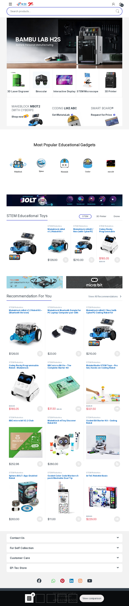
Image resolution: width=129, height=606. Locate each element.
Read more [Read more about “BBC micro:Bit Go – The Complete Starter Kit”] (78, 409)
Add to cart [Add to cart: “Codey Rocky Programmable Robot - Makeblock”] (117, 260)
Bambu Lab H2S (38, 39)
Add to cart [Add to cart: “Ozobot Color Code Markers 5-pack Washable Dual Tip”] (78, 519)
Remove (33, 595)
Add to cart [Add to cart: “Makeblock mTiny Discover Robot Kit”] (78, 464)
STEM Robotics (55, 226)
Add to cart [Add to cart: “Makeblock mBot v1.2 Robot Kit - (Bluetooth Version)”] (66, 260)
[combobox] (60, 11)
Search (117, 11)
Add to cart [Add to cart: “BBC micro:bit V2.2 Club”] (40, 464)
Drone (117, 216)
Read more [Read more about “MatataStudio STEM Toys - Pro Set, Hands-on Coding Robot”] (117, 409)
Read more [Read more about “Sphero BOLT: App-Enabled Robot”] (40, 519)
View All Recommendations (103, 296)
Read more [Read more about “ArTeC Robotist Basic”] (117, 519)
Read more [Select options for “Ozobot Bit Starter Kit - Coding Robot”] (117, 464)
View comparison (91, 598)
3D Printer (101, 216)
